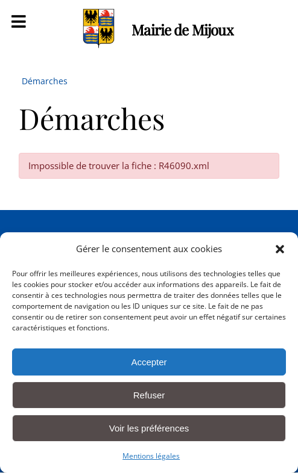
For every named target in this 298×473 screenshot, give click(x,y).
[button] (280, 249)
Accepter (148, 362)
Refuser (149, 395)
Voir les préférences (149, 428)
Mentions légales (151, 456)
